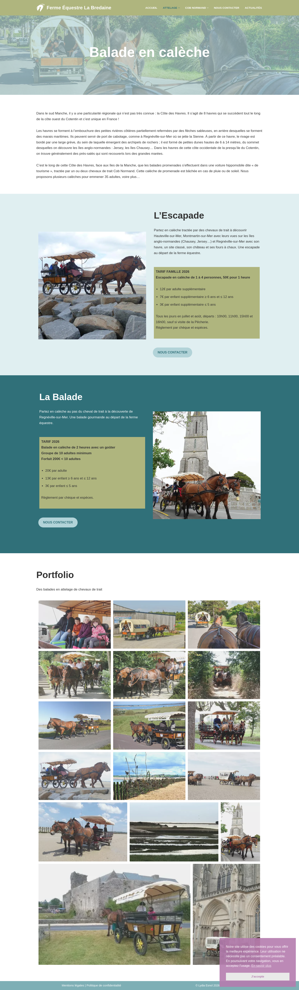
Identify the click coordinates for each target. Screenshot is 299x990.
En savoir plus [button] (261, 965)
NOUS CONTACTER (172, 352)
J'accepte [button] (257, 976)
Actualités (253, 7)
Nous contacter (226, 7)
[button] (179, 8)
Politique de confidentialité (104, 985)
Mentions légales (73, 985)
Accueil (151, 7)
